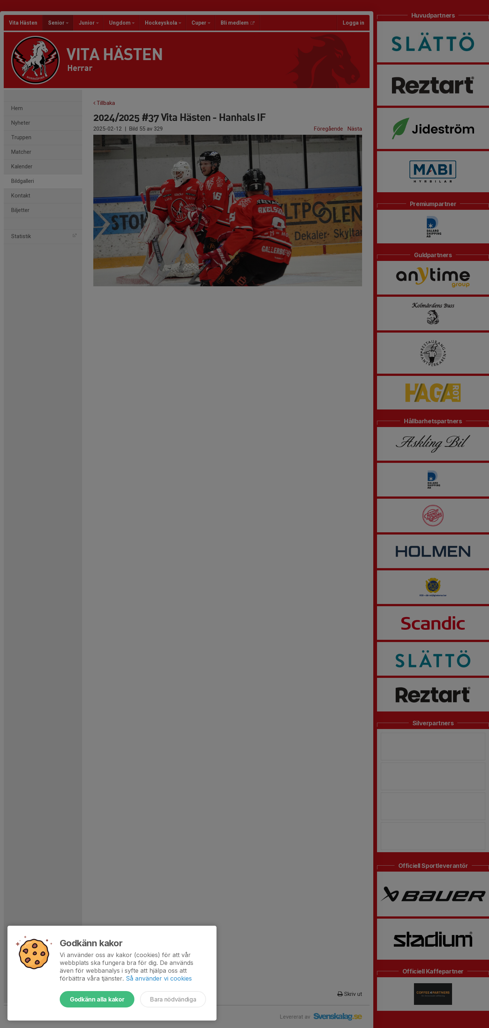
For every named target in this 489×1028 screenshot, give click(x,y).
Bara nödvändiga (173, 999)
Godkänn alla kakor (97, 999)
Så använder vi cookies (159, 978)
